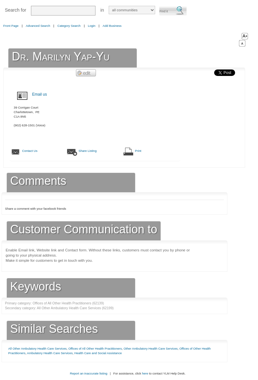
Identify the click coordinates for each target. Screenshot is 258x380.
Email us (39, 94)
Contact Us (29, 151)
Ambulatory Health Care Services (50, 353)
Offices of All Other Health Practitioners (95, 348)
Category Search (69, 25)
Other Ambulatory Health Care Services (151, 348)
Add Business (112, 25)
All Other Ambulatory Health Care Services (37, 348)
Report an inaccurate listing (88, 373)
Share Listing (88, 151)
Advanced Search (38, 25)
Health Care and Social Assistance (98, 353)
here (145, 373)
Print (138, 151)
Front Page (10, 25)
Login (91, 25)
